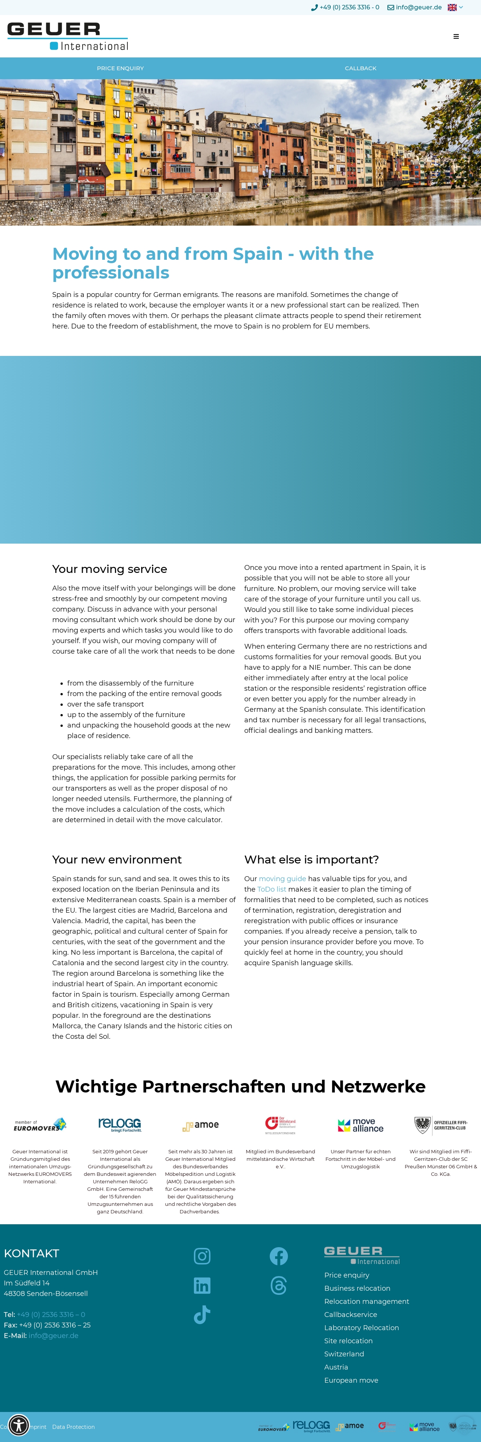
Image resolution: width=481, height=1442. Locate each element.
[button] (456, 36)
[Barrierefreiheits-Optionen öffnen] (19, 1425)
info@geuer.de (54, 1336)
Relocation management (366, 1302)
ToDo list (271, 889)
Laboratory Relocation (361, 1328)
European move (351, 1381)
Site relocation (348, 1341)
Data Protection (73, 1427)
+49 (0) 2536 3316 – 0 (51, 1315)
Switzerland (344, 1354)
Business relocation (357, 1289)
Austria (336, 1367)
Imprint (37, 1427)
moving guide (282, 879)
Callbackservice (350, 1315)
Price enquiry (346, 1275)
